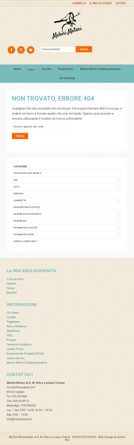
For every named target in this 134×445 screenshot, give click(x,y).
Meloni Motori (67, 25)
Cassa (10, 288)
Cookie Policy (15, 349)
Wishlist (12, 292)
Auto (17, 186)
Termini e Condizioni (19, 344)
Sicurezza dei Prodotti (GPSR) (25, 353)
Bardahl (19, 193)
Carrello (11, 283)
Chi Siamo (13, 312)
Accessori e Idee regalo (27, 173)
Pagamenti (13, 321)
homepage (112, 108)
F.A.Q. (10, 335)
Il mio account (15, 279)
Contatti (11, 317)
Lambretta (20, 200)
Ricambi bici (20, 221)
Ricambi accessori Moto (28, 214)
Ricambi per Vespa (24, 234)
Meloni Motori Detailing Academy (27, 362)
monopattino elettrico (27, 207)
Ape (16, 180)
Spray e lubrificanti (25, 241)
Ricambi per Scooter (25, 227)
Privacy (11, 340)
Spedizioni (13, 331)
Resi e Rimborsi (16, 326)
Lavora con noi (15, 358)
